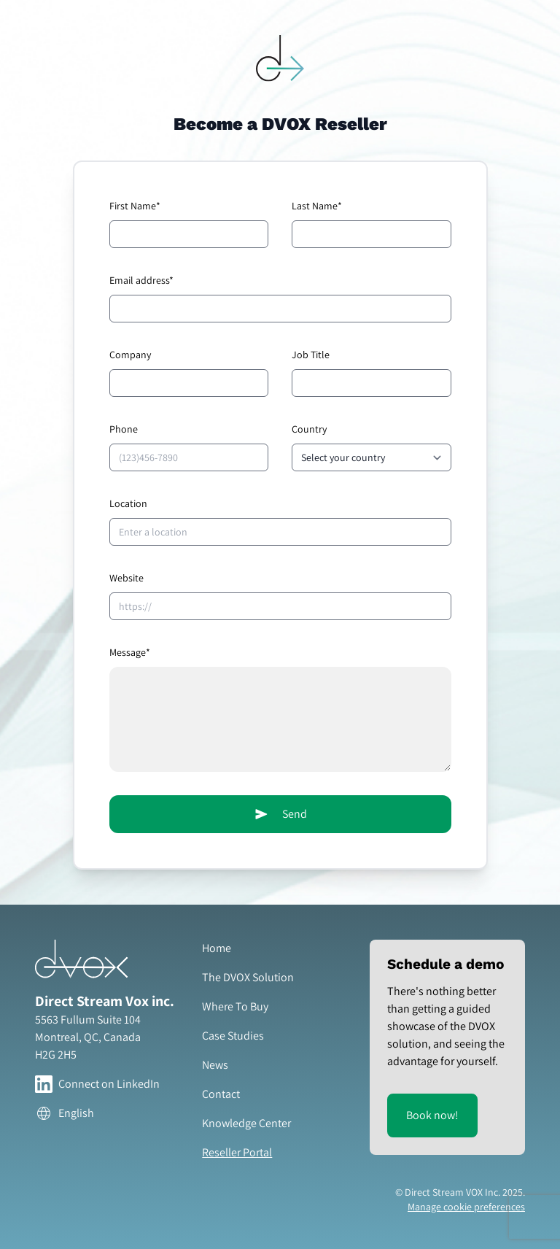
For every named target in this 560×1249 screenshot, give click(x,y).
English (64, 1113)
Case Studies (233, 1035)
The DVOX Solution (248, 977)
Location (128, 503)
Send (280, 814)
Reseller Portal (237, 1152)
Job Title (311, 354)
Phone (123, 429)
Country (309, 429)
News (215, 1064)
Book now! (432, 1115)
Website (126, 577)
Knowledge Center (246, 1123)
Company (130, 354)
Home (216, 948)
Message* (129, 652)
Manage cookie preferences (466, 1206)
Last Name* (317, 205)
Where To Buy (235, 1006)
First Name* (134, 205)
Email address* (141, 280)
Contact (221, 1094)
